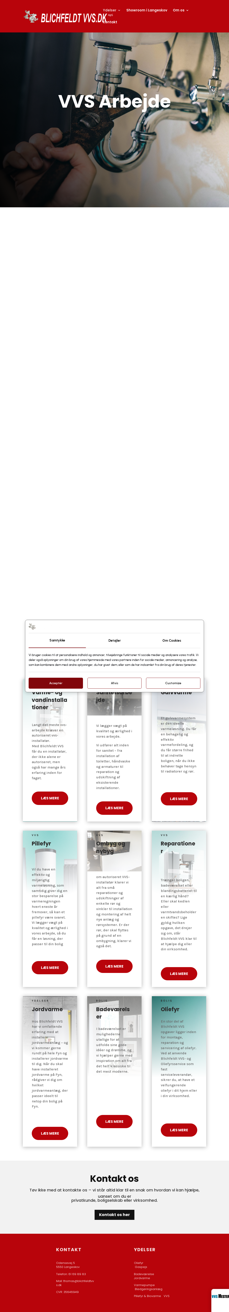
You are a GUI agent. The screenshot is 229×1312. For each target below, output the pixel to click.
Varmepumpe (144, 1285)
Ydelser (109, 11)
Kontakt (110, 22)
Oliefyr (138, 1263)
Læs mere (50, 798)
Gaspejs (141, 1267)
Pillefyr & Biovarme (149, 1296)
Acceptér (55, 683)
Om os (178, 11)
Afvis (114, 683)
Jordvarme (142, 1278)
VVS (167, 1296)
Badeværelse (144, 1274)
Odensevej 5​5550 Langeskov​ (68, 1265)
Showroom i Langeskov (146, 11)
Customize (173, 683)
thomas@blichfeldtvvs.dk (75, 1283)
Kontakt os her (114, 1214)
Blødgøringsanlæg (148, 1289)
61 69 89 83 (77, 1274)
